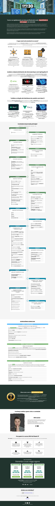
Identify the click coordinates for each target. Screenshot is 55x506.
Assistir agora (27, 497)
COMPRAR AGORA (16, 476)
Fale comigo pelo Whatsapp (27, 493)
